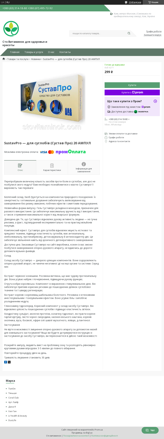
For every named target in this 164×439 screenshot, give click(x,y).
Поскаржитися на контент (76, 435)
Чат (150, 430)
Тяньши (12, 393)
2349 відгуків (135, 2)
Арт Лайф (13, 402)
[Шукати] (129, 33)
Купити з (132, 92)
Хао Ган (12, 411)
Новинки (36, 59)
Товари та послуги (17, 59)
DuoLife (12, 420)
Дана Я (12, 406)
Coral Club (13, 397)
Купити (132, 85)
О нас (51, 52)
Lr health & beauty (17, 415)
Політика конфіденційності (104, 435)
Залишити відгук (152, 35)
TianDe (12, 388)
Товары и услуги (33, 52)
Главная (14, 52)
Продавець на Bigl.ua (82, 432)
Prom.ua (99, 429)
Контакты (65, 52)
